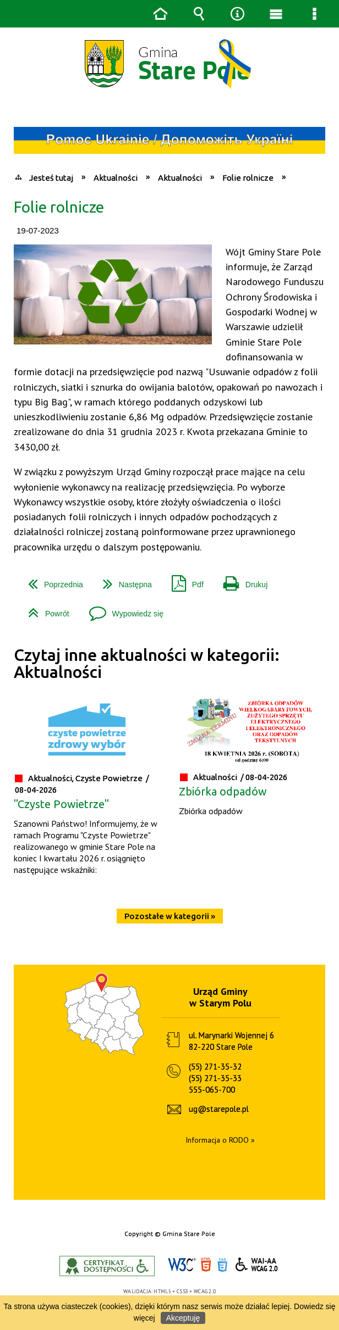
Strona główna (160, 13)
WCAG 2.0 (257, 1264)
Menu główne (275, 13)
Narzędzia (237, 13)
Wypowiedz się (121, 609)
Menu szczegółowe (314, 13)
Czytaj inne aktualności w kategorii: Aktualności (147, 663)
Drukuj (241, 580)
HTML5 (206, 1265)
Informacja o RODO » (220, 1140)
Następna (123, 580)
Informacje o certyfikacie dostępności (107, 1266)
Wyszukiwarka (198, 13)
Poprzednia (51, 580)
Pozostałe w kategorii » (169, 916)
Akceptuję (183, 1318)
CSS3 (222, 1265)
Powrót (44, 609)
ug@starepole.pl (219, 1109)
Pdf (183, 580)
